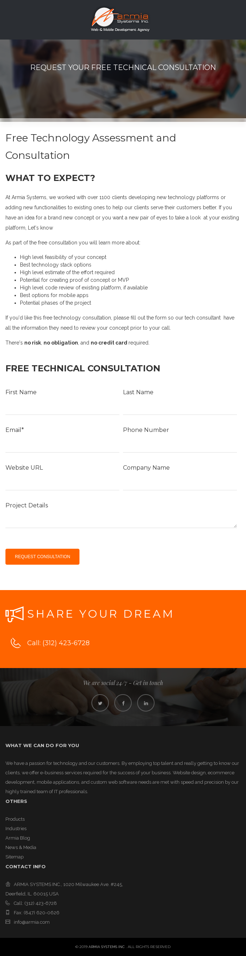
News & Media (20, 847)
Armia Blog (17, 838)
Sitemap (14, 857)
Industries (15, 828)
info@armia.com (32, 922)
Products (15, 819)
